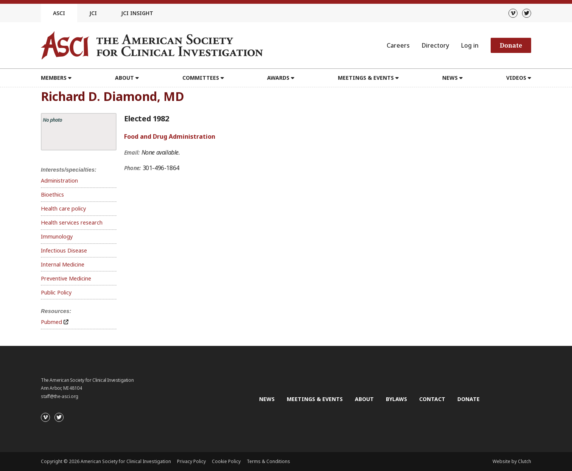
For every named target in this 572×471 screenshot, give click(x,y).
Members (54, 77)
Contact (432, 399)
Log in (470, 45)
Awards (278, 77)
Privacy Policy (191, 461)
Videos (516, 77)
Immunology (57, 236)
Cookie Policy (226, 461)
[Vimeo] (513, 13)
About (124, 77)
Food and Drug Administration (169, 136)
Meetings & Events (366, 77)
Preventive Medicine (66, 278)
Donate (511, 45)
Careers (398, 45)
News (450, 77)
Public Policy (56, 292)
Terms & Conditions (268, 461)
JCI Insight (137, 13)
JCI (93, 13)
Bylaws (396, 399)
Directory (435, 45)
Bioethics (52, 194)
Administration (59, 180)
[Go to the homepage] (152, 45)
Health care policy (63, 208)
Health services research (72, 222)
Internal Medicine (62, 264)
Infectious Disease (64, 250)
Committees (200, 77)
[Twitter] (526, 13)
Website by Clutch (512, 461)
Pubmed (51, 321)
